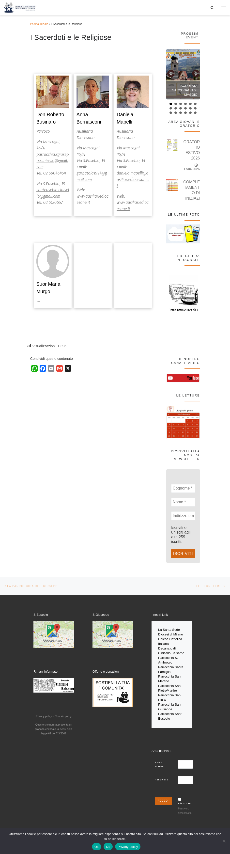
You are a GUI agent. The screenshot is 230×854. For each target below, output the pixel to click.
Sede (176, 630)
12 (195, 108)
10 (185, 108)
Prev (172, 72)
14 (175, 112)
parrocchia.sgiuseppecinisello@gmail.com (52, 160)
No (108, 847)
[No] (223, 840)
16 (185, 112)
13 (170, 112)
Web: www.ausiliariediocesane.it (132, 202)
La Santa (165, 630)
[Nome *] (183, 502)
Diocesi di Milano (170, 634)
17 (190, 112)
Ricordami (185, 799)
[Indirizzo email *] (183, 515)
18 (195, 112)
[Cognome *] (183, 488)
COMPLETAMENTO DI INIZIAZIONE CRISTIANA (191, 198)
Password (162, 775)
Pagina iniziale (39, 23)
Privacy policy (128, 847)
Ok (96, 847)
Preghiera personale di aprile (183, 309)
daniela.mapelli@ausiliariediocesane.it (133, 179)
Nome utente (159, 759)
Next (196, 72)
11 (190, 108)
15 (180, 112)
